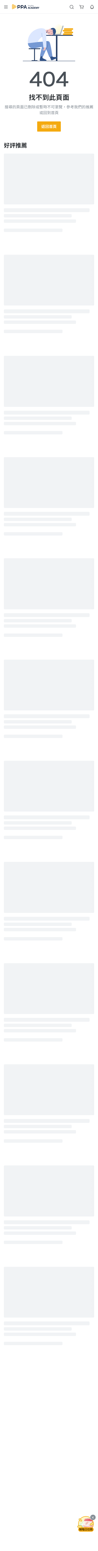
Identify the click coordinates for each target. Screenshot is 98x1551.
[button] (6, 7)
